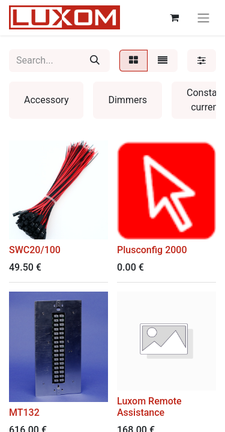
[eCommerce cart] (174, 17)
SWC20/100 (35, 250)
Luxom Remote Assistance (149, 406)
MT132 (24, 412)
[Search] (95, 60)
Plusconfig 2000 (152, 250)
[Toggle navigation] (203, 18)
